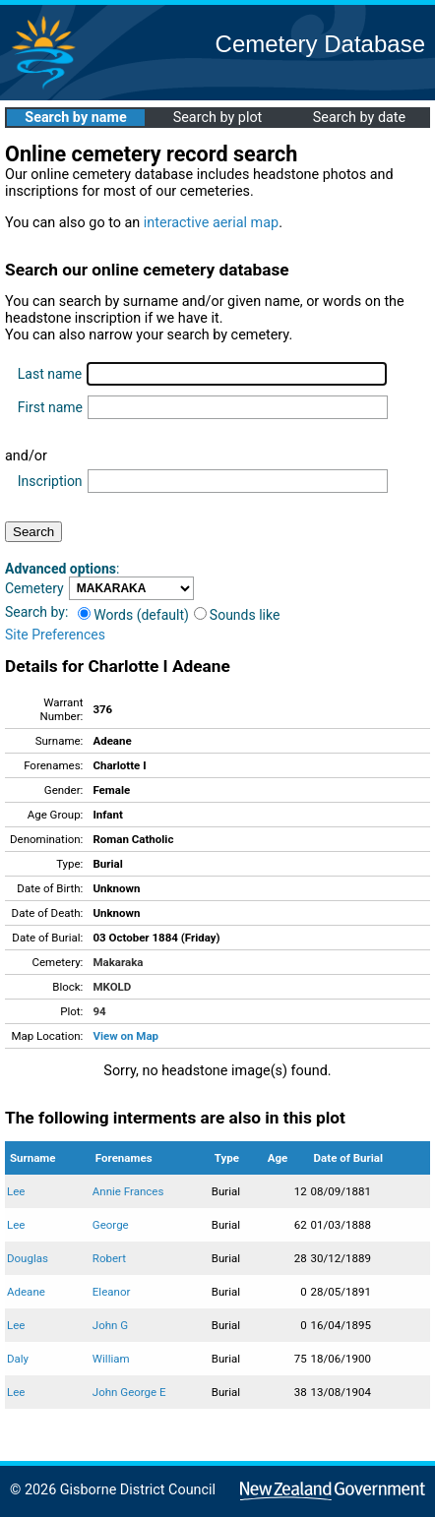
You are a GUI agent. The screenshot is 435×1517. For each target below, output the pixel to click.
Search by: (36, 612)
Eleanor (112, 1292)
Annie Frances (128, 1191)
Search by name (75, 117)
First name (50, 407)
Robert (109, 1258)
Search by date (359, 117)
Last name (50, 374)
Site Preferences (55, 634)
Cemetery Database (320, 43)
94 (99, 1011)
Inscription (50, 481)
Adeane (26, 1292)
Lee (16, 1191)
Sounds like (237, 615)
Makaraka (118, 962)
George (111, 1225)
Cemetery (34, 588)
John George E (129, 1392)
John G (110, 1325)
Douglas (27, 1258)
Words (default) (133, 615)
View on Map (125, 1036)
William (111, 1358)
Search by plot (218, 117)
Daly (18, 1358)
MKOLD (112, 987)
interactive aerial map (211, 222)
